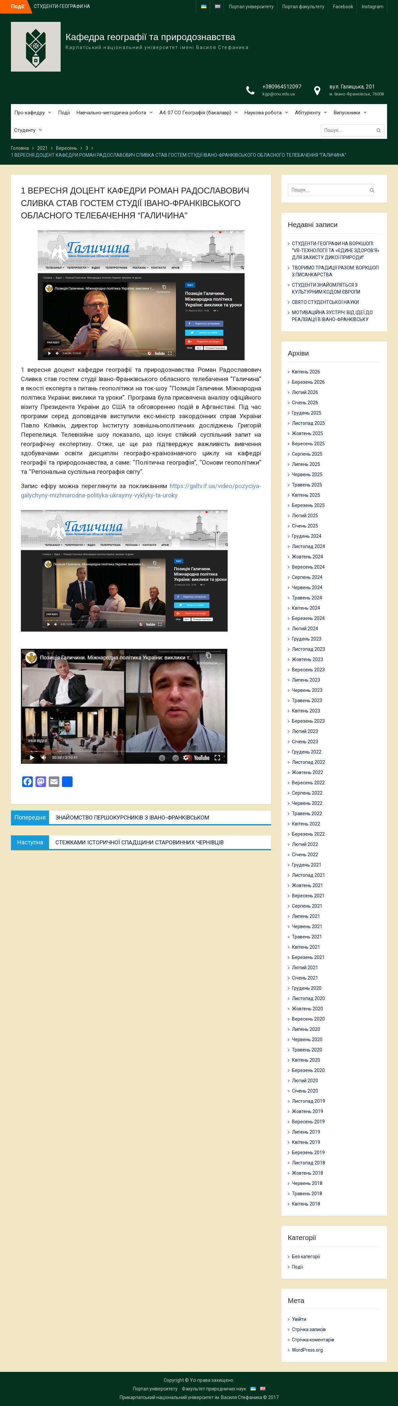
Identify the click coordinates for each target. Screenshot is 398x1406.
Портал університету (251, 6)
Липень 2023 (306, 680)
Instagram (372, 6)
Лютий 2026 (305, 392)
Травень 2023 (307, 700)
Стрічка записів (309, 1329)
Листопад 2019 (308, 1101)
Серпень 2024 (307, 577)
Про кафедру (29, 113)
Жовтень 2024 (307, 556)
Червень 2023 (307, 690)
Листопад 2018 (308, 1162)
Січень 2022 (305, 854)
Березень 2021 (308, 957)
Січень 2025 (305, 526)
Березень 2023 (308, 721)
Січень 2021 (305, 978)
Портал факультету (303, 6)
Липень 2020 (306, 1029)
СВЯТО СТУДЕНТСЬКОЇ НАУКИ (325, 302)
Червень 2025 (307, 474)
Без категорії (306, 1256)
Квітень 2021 (306, 947)
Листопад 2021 (308, 875)
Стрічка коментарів (313, 1339)
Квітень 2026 (306, 371)
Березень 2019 (308, 1152)
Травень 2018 (307, 1193)
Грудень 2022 (306, 752)
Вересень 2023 (308, 669)
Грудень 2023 (306, 639)
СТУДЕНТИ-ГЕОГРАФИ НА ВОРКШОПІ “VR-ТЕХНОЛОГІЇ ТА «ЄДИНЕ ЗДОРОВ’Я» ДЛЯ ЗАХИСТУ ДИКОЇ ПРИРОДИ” (335, 250)
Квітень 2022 (306, 823)
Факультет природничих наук (214, 1388)
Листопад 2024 (308, 546)
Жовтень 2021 (307, 885)
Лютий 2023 (305, 731)
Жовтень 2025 (307, 433)
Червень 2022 (307, 803)
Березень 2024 (308, 618)
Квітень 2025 (306, 495)
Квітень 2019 (306, 1142)
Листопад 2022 (308, 762)
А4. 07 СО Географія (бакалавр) (195, 113)
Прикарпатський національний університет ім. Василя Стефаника (191, 1397)
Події (64, 113)
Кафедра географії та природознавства (150, 37)
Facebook (343, 6)
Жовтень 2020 (307, 1008)
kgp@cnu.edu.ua (278, 93)
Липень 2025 (306, 464)
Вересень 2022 (308, 782)
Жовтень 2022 (307, 772)
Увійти (299, 1319)
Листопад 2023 (308, 649)
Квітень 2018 (306, 1204)
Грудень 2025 (306, 413)
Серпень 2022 (307, 793)
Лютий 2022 (305, 844)
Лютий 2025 (305, 515)
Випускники (347, 113)
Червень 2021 (307, 926)
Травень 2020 (307, 1049)
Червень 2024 (307, 587)
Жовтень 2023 (307, 659)
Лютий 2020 (305, 1080)
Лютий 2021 (305, 967)
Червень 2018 (307, 1183)
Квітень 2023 (306, 710)
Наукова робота (263, 113)
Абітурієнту (307, 113)
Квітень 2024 (306, 608)
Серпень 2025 (307, 454)
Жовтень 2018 (307, 1173)
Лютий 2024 (305, 628)
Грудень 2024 (306, 536)
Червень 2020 (307, 1039)
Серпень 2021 (307, 906)
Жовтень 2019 (307, 1111)
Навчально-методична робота (111, 113)
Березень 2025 (308, 505)
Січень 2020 (305, 1091)
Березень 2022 (308, 834)
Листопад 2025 (308, 423)
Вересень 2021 (308, 895)
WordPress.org (307, 1350)
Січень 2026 (305, 402)
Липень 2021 (306, 916)
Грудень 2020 (306, 988)
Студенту (24, 130)
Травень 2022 (307, 813)
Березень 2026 (308, 382)
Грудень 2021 (306, 865)
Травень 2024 (307, 597)
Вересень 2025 (308, 443)
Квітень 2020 (306, 1060)
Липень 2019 (306, 1132)
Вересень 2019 (308, 1121)
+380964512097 (281, 87)
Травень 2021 (307, 936)
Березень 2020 (308, 1070)
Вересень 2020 (308, 1019)
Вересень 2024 (308, 567)
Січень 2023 (305, 741)
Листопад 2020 (308, 998)
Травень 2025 (307, 484)
